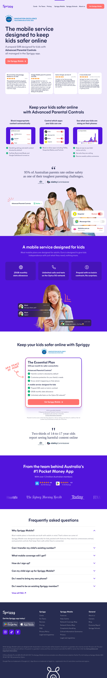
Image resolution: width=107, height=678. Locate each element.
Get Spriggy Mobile (95, 6)
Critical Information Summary (53, 415)
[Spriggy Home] (8, 7)
